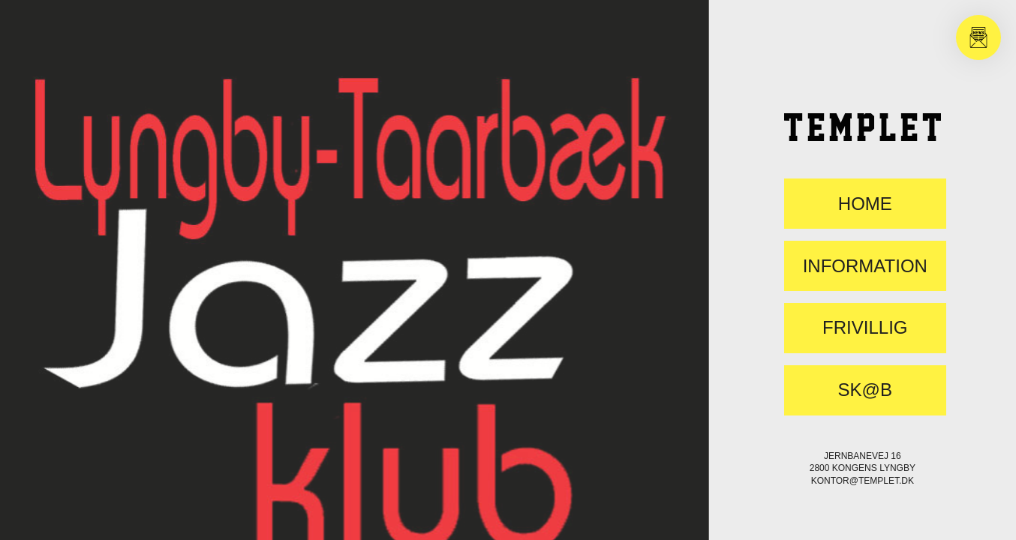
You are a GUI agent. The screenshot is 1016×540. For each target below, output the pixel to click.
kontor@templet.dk (862, 481)
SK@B (865, 390)
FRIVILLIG (864, 328)
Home (865, 204)
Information (865, 266)
